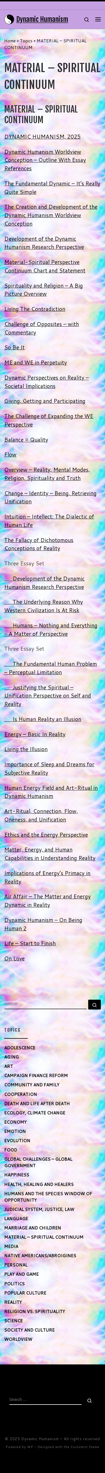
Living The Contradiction (34, 309)
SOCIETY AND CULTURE (29, 1330)
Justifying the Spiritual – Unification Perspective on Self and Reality (47, 695)
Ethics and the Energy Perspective (46, 834)
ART (8, 1066)
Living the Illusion (26, 749)
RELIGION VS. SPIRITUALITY (34, 1311)
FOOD (10, 1150)
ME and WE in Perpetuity (35, 362)
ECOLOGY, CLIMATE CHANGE (34, 1113)
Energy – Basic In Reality (35, 734)
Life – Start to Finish (30, 943)
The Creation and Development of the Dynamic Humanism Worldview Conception (50, 215)
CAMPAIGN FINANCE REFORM (36, 1075)
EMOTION (15, 1131)
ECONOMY (15, 1122)
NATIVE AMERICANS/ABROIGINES (40, 1255)
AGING (11, 1057)
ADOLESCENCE (19, 1048)
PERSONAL (15, 1265)
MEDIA (11, 1246)
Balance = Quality (26, 439)
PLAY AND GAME (21, 1274)
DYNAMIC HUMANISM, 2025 (42, 136)
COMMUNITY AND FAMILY (31, 1085)
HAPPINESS (16, 1175)
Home (10, 41)
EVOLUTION (17, 1140)
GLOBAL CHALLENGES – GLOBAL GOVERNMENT (38, 1162)
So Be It (14, 347)
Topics (26, 41)
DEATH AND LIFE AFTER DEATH (37, 1103)
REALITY (13, 1302)
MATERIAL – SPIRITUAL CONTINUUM (43, 1237)
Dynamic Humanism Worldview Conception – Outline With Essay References (45, 160)
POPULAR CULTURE (25, 1293)
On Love (14, 958)
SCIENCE (13, 1321)
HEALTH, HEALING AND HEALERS (39, 1184)
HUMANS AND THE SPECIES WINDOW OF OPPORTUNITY (48, 1196)
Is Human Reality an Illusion (42, 719)
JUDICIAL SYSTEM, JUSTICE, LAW (39, 1209)
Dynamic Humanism (40, 1438)
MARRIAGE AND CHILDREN (32, 1228)
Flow (10, 454)
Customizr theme (85, 1447)
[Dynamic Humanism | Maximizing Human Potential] (9, 19)
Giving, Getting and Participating (44, 401)
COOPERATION (20, 1094)
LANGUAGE (16, 1218)
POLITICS (14, 1284)
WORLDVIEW (18, 1339)
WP (30, 1447)
